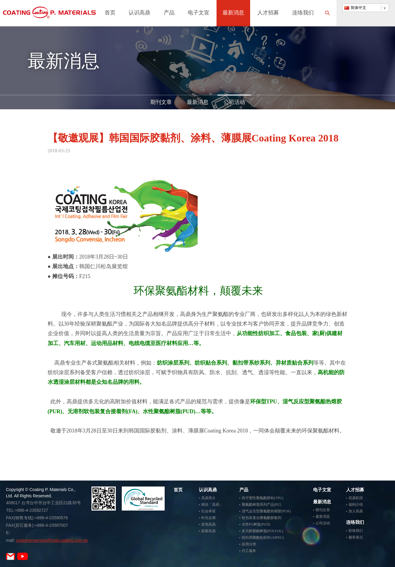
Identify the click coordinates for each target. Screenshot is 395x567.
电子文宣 (198, 13)
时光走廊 (208, 518)
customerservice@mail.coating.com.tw (52, 540)
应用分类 (249, 544)
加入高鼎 (356, 511)
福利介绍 (356, 504)
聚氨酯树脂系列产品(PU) (261, 504)
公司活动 (234, 102)
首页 (110, 13)
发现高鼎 (208, 524)
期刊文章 (161, 102)
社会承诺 (208, 511)
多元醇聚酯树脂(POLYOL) (262, 531)
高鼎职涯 (356, 498)
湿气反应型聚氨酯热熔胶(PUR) (266, 511)
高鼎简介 (208, 498)
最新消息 (233, 13)
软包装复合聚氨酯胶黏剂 (261, 518)
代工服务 (249, 551)
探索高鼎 (208, 531)
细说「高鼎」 (212, 504)
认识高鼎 (139, 13)
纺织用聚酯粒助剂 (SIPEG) (263, 537)
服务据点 (356, 537)
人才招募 (268, 13)
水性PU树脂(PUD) (256, 524)
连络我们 (303, 13)
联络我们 (356, 531)
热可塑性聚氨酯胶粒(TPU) (262, 498)
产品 (169, 13)
